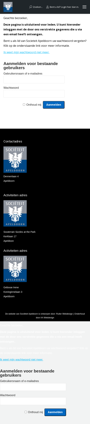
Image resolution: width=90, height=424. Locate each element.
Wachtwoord (11, 87)
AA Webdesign (47, 317)
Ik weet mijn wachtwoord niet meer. (26, 52)
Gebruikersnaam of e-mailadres (22, 73)
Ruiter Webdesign (64, 314)
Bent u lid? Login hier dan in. (62, 7)
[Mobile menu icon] (84, 7)
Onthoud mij (33, 104)
